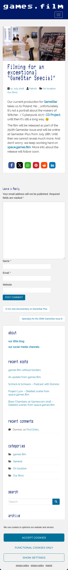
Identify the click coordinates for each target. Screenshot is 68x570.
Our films (12, 92)
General (17, 461)
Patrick (33, 88)
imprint (49, 565)
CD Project (53, 115)
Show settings (34, 557)
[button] (11, 165)
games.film (19, 454)
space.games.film (19, 147)
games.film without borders (24, 370)
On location (49, 88)
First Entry (33, 429)
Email (7, 272)
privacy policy (22, 565)
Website (7, 284)
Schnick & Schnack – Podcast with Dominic (33, 384)
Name (7, 261)
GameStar (50, 102)
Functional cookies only (34, 547)
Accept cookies (34, 537)
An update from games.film (24, 377)
